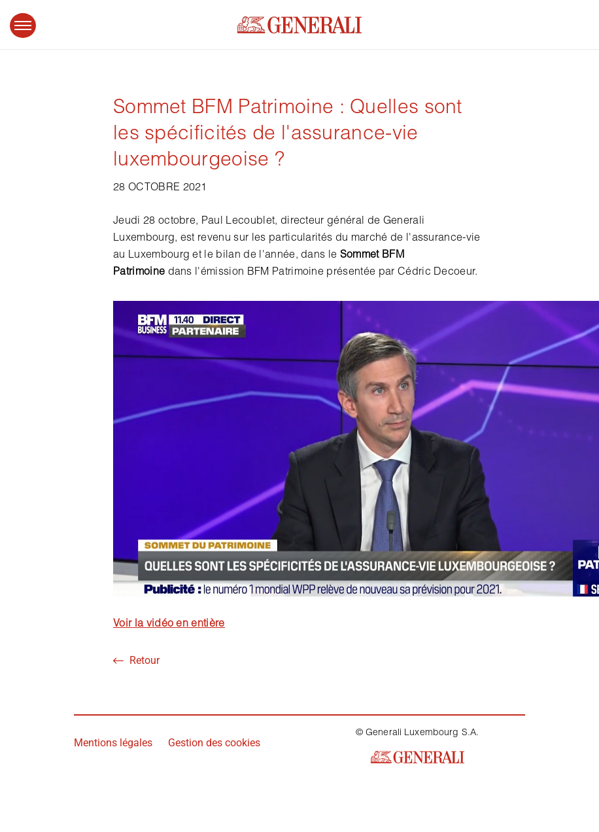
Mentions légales (113, 743)
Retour (136, 660)
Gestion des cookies (214, 743)
